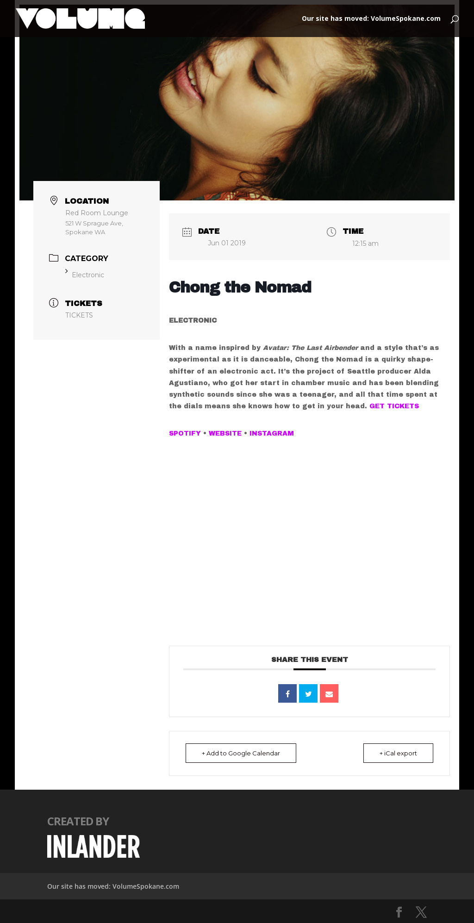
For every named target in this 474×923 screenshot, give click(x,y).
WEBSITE (225, 433)
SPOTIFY (185, 433)
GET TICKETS (394, 406)
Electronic (84, 275)
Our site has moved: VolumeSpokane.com (371, 19)
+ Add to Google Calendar (241, 753)
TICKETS (79, 315)
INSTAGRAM (271, 433)
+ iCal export (398, 753)
